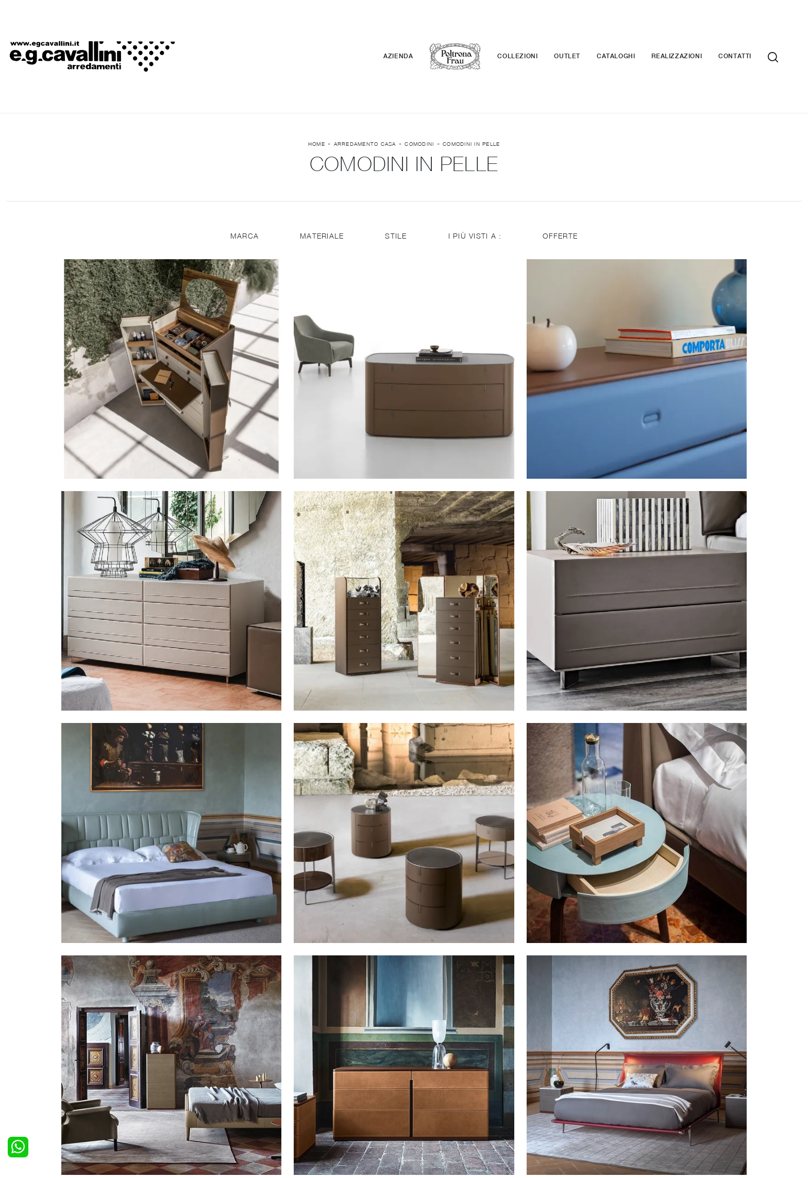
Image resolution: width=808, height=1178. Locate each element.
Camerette (24, 1046)
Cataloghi (631, 25)
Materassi (427, 1067)
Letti (14, 1036)
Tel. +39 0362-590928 (449, 1101)
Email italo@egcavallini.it (606, 1101)
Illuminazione (432, 1046)
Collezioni (533, 25)
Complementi (433, 1056)
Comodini (419, 83)
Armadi (18, 1056)
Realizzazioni (692, 25)
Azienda (413, 25)
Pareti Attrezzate (237, 1046)
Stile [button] (396, 176)
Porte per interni (438, 1036)
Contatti (750, 25)
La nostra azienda (643, 1036)
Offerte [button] (561, 176)
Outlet (582, 25)
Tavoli (218, 1056)
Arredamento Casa (365, 83)
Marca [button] (243, 176)
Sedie (217, 1067)
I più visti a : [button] (475, 176)
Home (316, 83)
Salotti (219, 1036)
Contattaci (630, 1046)
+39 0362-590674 (526, 1101)
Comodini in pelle (471, 83)
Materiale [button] (321, 176)
